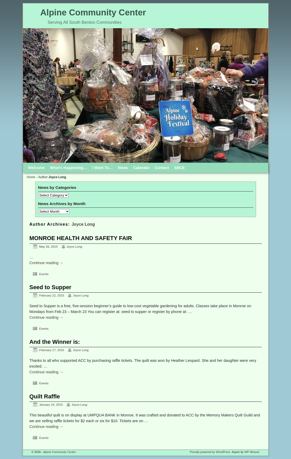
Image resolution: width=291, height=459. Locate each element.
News (123, 168)
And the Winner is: (54, 342)
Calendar (141, 168)
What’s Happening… (68, 168)
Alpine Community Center (93, 12)
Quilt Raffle (44, 396)
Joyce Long (83, 224)
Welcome (36, 168)
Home (31, 177)
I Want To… (102, 168)
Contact (162, 168)
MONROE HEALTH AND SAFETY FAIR (80, 238)
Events (44, 274)
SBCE (179, 168)
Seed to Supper (50, 287)
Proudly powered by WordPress (210, 452)
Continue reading (46, 263)
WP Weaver (251, 452)
